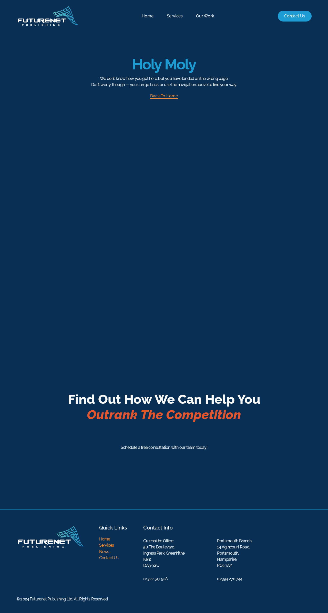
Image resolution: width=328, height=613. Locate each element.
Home (147, 16)
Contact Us (109, 557)
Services (174, 16)
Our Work (205, 16)
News (104, 551)
